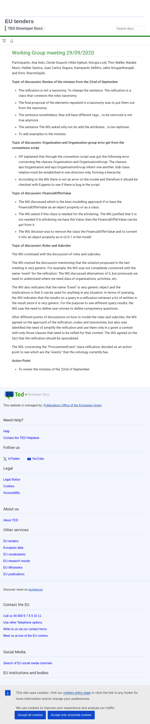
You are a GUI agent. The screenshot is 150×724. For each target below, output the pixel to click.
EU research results (16, 561)
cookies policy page (77, 692)
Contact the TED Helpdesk (21, 438)
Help (6, 431)
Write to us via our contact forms (25, 629)
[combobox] (130, 28)
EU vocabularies (14, 554)
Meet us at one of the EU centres (25, 635)
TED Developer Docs (25, 28)
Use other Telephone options (22, 622)
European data (13, 547)
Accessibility (11, 492)
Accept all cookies (30, 715)
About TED (10, 520)
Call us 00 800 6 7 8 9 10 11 (22, 615)
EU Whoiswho (12, 567)
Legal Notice (11, 479)
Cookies (8, 486)
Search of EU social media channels (27, 663)
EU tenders (19, 21)
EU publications (13, 574)
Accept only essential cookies (71, 715)
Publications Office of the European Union (73, 405)
